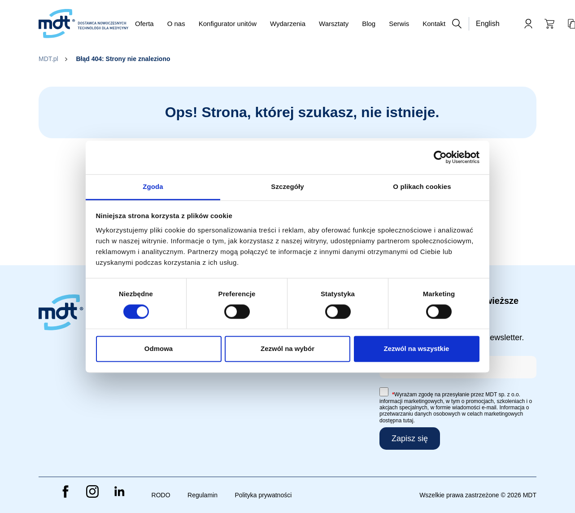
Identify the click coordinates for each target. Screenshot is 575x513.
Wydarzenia (287, 23)
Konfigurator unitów (228, 23)
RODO (161, 495)
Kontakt (434, 23)
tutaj (408, 420)
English (487, 23)
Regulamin (202, 495)
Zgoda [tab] (153, 186)
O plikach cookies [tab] (422, 186)
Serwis (399, 23)
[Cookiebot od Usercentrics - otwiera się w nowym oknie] (440, 157)
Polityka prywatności (263, 495)
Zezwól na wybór (287, 349)
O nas (176, 23)
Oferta (144, 23)
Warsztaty (333, 23)
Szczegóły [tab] (287, 186)
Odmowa (158, 349)
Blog (368, 23)
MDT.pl (48, 58)
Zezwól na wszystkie (416, 349)
